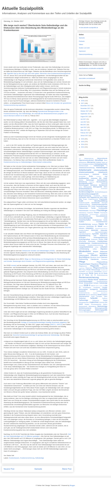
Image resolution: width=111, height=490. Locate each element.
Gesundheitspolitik (85, 218)
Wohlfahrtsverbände (85, 308)
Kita (105, 239)
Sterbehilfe (82, 295)
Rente (91, 273)
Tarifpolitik (93, 298)
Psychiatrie (82, 271)
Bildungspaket (88, 187)
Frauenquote (103, 212)
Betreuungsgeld (84, 185)
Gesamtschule (103, 214)
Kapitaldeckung (84, 235)
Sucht (92, 296)
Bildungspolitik (97, 187)
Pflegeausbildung (102, 262)
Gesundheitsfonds (101, 216)
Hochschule (90, 226)
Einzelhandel (96, 203)
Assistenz (98, 176)
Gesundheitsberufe (85, 216)
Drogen (85, 199)
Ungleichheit (93, 302)
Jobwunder (103, 230)
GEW (105, 218)
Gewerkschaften (85, 220)
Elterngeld (104, 202)
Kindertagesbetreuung (100, 237)
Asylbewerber (84, 178)
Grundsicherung (85, 224)
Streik (99, 295)
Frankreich (90, 212)
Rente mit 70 (90, 275)
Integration (90, 228)
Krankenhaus (102, 241)
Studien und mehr (84, 48)
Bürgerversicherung (85, 196)
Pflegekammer (83, 266)
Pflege (82, 261)
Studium (104, 295)
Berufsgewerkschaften (86, 183)
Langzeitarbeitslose (86, 247)
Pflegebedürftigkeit (84, 264)
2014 (83, 144)
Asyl (106, 176)
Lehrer (96, 247)
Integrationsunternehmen (101, 228)
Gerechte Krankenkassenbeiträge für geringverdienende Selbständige (36, 335)
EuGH (93, 206)
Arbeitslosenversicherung (86, 168)
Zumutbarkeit (99, 311)
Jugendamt (82, 232)
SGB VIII (102, 285)
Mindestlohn (85, 251)
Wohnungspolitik (101, 310)
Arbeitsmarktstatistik (86, 172)
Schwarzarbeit (88, 283)
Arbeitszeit (96, 174)
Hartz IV (103, 224)
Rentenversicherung (89, 277)
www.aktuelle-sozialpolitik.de (89, 27)
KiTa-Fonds (82, 241)
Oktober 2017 (84, 111)
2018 (83, 100)
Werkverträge (102, 306)
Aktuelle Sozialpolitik (22, 8)
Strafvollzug (94, 294)
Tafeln (105, 296)
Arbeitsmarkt (85, 170)
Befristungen (90, 180)
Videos (81, 44)
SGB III (93, 285)
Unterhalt (101, 302)
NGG (80, 253)
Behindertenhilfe (102, 180)
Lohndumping (84, 249)
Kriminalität (82, 245)
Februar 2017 (84, 133)
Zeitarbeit (81, 311)
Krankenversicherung (27, 458)
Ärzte (91, 176)
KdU (95, 235)
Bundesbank (104, 188)
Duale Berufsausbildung (93, 201)
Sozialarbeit (96, 287)
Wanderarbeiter (83, 306)
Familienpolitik (103, 208)
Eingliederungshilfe (84, 202)
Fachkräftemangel (101, 206)
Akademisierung (88, 158)
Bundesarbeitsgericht (85, 188)
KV (106, 245)
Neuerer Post (9, 469)
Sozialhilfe (103, 289)
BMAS (105, 187)
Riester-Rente (93, 280)
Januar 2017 (84, 135)
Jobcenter (94, 230)
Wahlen (105, 304)
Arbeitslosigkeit (101, 168)
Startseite (38, 469)
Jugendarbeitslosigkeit (101, 232)
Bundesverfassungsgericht (89, 194)
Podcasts (82, 41)
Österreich (104, 257)
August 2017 (84, 116)
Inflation (105, 226)
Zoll (95, 312)
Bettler (80, 187)
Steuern (88, 294)
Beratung (91, 182)
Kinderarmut (103, 235)
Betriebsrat (93, 185)
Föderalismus (82, 212)
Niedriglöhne (103, 253)
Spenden (95, 293)
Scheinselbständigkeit (85, 281)
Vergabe (87, 304)
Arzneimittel (82, 176)
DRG (101, 197)
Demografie (82, 197)
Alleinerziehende (102, 158)
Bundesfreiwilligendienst (85, 190)
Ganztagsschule (83, 214)
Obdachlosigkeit (84, 255)
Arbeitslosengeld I (85, 165)
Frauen (96, 213)
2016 (83, 139)
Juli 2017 (83, 119)
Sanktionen (103, 280)
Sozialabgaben (87, 287)
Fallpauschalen (83, 208)
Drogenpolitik (103, 199)
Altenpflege (99, 160)
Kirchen (101, 239)
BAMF (105, 178)
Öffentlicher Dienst (95, 257)
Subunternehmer (84, 296)
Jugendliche (103, 234)
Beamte (81, 180)
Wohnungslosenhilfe (101, 308)
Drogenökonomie (93, 199)
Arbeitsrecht (102, 172)
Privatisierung (104, 269)
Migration (103, 249)
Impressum (82, 51)
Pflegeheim (103, 264)
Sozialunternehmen (102, 291)
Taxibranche (95, 300)
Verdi (81, 304)
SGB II (87, 285)
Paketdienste (95, 259)
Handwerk (95, 224)
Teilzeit (105, 300)
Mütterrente (103, 251)
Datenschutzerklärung (85, 54)
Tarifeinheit (82, 298)
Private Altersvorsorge (93, 270)
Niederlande (90, 253)
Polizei (84, 269)
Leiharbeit (103, 247)
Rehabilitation (98, 271)
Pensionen (104, 259)
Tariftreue (104, 298)
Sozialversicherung (84, 293)
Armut (105, 174)
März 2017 (83, 130)
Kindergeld (82, 237)
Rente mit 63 (98, 273)
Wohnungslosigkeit (85, 310)
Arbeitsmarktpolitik (100, 170)
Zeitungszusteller (88, 311)
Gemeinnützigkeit (94, 214)
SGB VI (97, 285)
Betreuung (104, 183)
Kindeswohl (94, 239)
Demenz (105, 195)
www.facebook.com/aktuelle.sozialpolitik (91, 68)
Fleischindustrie (83, 210)
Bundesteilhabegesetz (101, 192)
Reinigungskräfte (83, 273)
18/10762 (68, 227)
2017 (83, 103)
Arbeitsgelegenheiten (100, 164)
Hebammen (82, 226)
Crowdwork (97, 195)
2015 (83, 141)
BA (100, 178)
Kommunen (91, 241)
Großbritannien (97, 220)
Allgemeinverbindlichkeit (86, 160)
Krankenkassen (14, 458)
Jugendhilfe (95, 234)
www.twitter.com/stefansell (87, 78)
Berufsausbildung (102, 182)
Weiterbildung (92, 306)
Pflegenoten (88, 268)
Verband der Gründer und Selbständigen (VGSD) (38, 251)
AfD (80, 158)
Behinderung (83, 182)
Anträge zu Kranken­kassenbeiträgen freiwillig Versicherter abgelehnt (44, 322)
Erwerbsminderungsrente (99, 204)
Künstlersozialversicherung (95, 245)
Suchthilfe (99, 296)
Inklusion (81, 228)
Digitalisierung (94, 197)
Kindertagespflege (84, 239)
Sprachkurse (104, 293)
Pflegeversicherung (100, 268)
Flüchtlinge (102, 210)
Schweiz (96, 283)
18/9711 (53, 324)
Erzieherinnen (83, 206)
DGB (88, 197)
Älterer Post (66, 469)
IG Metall (98, 226)
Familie (93, 208)
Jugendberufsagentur (85, 234)
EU (89, 206)
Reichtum (105, 271)
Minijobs (95, 251)
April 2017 (83, 127)
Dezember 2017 (85, 105)
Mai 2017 (83, 124)
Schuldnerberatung (102, 281)
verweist (14, 265)
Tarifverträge (83, 300)
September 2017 (85, 114)
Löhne (95, 249)
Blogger (72, 485)
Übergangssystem (84, 302)
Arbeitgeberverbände (88, 164)
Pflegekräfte (94, 266)
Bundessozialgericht (86, 192)
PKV (80, 270)
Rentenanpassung (102, 275)
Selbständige (39, 458)
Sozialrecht (82, 291)
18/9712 (59, 324)
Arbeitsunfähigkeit (84, 174)
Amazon (98, 162)
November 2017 (85, 108)
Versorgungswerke (96, 304)
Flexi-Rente (92, 210)
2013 (83, 147)
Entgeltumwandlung (84, 204)
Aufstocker (94, 178)
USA (105, 302)
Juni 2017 (83, 122)
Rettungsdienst (83, 279)
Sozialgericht (94, 289)
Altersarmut (91, 162)
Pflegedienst (95, 264)
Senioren (81, 285)
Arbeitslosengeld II (100, 166)
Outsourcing (83, 259)
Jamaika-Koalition (84, 230)
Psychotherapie (89, 271)
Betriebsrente (103, 185)
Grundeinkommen (101, 222)
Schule (81, 283)
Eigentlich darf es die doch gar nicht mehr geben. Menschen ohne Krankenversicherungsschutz (38, 73)
